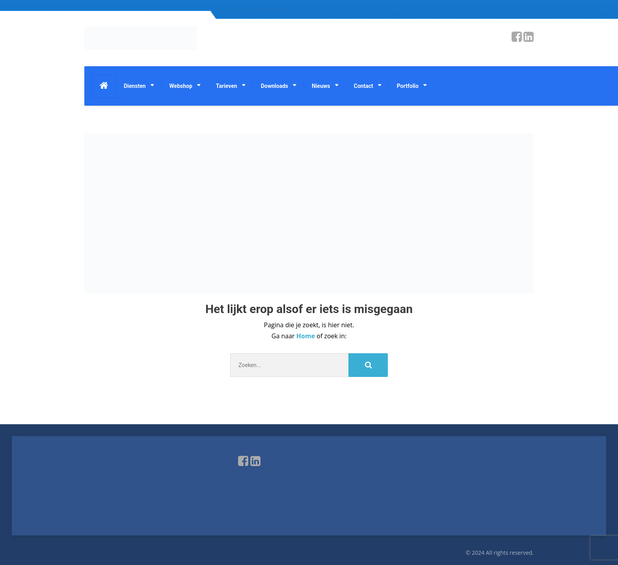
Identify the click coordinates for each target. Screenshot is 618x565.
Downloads (274, 86)
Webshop (180, 86)
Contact (363, 86)
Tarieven (226, 86)
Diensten (135, 86)
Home (306, 336)
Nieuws (321, 86)
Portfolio (408, 86)
